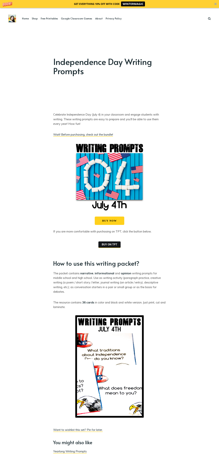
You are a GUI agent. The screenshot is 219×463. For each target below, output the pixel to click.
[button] (109, 4)
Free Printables (49, 18)
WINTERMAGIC (133, 4)
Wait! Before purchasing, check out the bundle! (83, 134)
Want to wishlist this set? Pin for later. (78, 430)
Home (25, 18)
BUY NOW (109, 220)
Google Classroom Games (76, 18)
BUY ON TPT (109, 244)
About (99, 18)
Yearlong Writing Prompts (70, 451)
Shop (35, 18)
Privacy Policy (114, 18)
